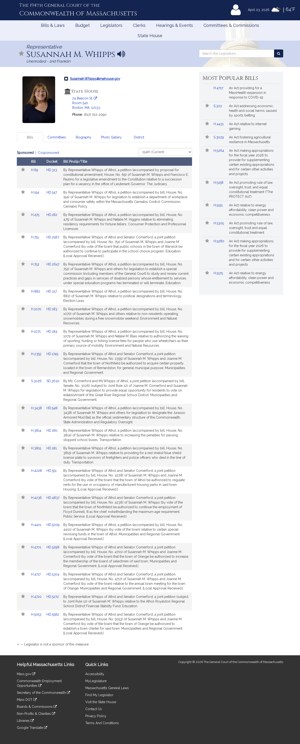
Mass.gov (26, 674)
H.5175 (219, 273)
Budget (82, 25)
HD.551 (51, 470)
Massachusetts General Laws (107, 688)
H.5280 (219, 241)
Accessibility (94, 674)
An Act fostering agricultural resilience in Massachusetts (250, 139)
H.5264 (219, 150)
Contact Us (93, 709)
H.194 (35, 192)
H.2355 (36, 354)
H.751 (35, 237)
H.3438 (37, 408)
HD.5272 (52, 597)
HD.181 (51, 448)
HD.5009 (53, 525)
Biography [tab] (83, 137)
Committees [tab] (56, 137)
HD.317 (51, 291)
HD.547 (51, 192)
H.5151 (219, 205)
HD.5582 (52, 614)
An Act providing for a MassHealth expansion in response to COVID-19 (247, 92)
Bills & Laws (53, 25)
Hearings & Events (174, 25)
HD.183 (51, 309)
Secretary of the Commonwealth (43, 693)
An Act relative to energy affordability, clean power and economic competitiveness (251, 209)
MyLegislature (96, 681)
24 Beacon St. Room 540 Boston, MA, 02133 (86, 102)
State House (150, 35)
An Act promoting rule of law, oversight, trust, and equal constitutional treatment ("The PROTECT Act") (251, 189)
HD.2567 (52, 237)
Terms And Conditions (102, 723)
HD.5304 (52, 574)
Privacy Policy (95, 716)
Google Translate (32, 728)
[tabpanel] (104, 399)
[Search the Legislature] (278, 53)
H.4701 (36, 547)
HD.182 (51, 215)
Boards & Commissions (37, 707)
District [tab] (139, 137)
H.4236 (37, 498)
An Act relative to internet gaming (248, 126)
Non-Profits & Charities (36, 714)
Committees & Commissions (231, 25)
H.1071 (36, 331)
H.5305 (219, 223)
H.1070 (36, 309)
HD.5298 (52, 547)
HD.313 (51, 170)
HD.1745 (52, 354)
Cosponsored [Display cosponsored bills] (48, 153)
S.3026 (37, 381)
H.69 (35, 170)
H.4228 (37, 470)
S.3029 (219, 137)
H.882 (36, 291)
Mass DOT (27, 700)
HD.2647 (52, 264)
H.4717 (36, 574)
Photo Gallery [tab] (111, 137)
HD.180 (51, 430)
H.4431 (219, 124)
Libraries (25, 721)
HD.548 (51, 408)
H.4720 (37, 597)
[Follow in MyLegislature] (21, 54)
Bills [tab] (30, 137)
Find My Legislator (99, 695)
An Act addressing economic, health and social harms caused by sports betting (253, 110)
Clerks (139, 25)
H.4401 (36, 525)
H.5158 (219, 182)
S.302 (218, 106)
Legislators (111, 25)
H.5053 (36, 614)
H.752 (35, 264)
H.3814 (36, 430)
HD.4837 (52, 498)
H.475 (35, 215)
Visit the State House (100, 702)
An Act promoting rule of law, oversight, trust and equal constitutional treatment (251, 227)
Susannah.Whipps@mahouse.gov (95, 79)
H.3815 (36, 448)
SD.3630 (52, 381)
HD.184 (51, 331)
